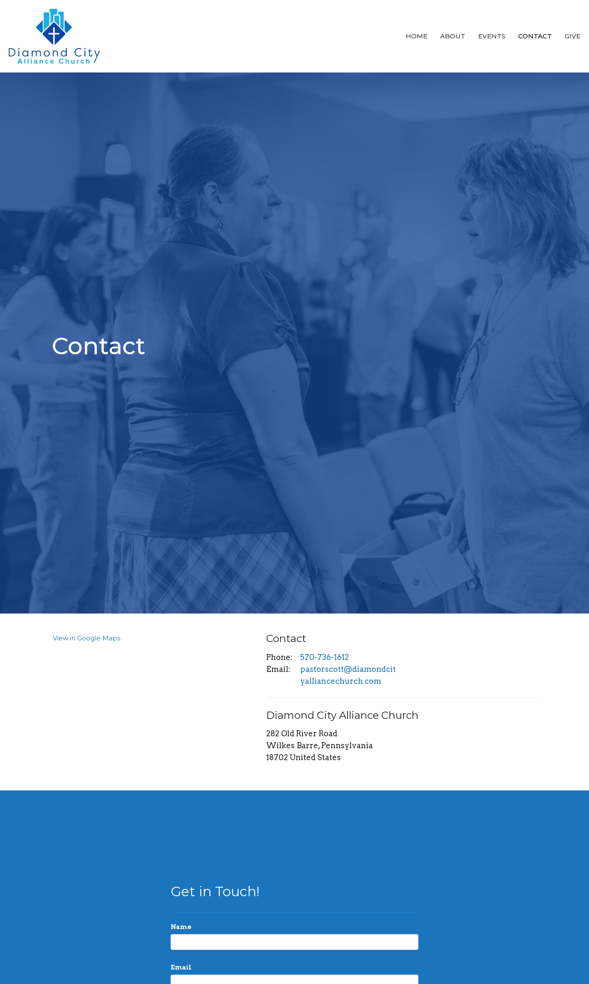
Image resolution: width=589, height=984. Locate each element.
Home (416, 36)
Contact (535, 36)
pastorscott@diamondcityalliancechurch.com (348, 675)
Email (181, 967)
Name (181, 927)
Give (572, 36)
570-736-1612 (324, 657)
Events (491, 36)
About (452, 36)
